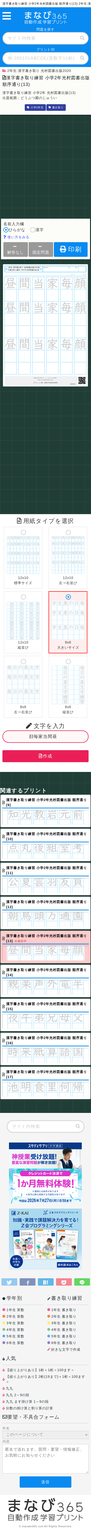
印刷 (71, 249)
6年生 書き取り (63, 1343)
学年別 (12, 1298)
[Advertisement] (45, 165)
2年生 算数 (16, 1316)
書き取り (56, 107)
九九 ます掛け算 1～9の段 (27, 1401)
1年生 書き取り (63, 1310)
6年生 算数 (16, 1343)
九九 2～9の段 (17, 1395)
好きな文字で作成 (65, 1349)
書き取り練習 (65, 1298)
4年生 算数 (16, 1330)
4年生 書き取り (63, 1330)
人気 (9, 1358)
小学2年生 (35, 107)
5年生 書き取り (63, 1336)
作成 (45, 756)
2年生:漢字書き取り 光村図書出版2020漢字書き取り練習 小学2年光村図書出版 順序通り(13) (24, 268)
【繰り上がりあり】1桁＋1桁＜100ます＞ (40, 1370)
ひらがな (14, 230)
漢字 (37, 230)
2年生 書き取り (63, 1316)
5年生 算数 (16, 1336)
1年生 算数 (16, 1310)
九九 (9, 1388)
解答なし (15, 249)
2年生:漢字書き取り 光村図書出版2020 (36, 71)
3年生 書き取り (63, 1323)
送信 (45, 1482)
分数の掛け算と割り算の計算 (29, 1408)
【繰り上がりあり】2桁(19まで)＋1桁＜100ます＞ (45, 1379)
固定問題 (41, 249)
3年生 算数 (16, 1323)
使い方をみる (16, 237)
